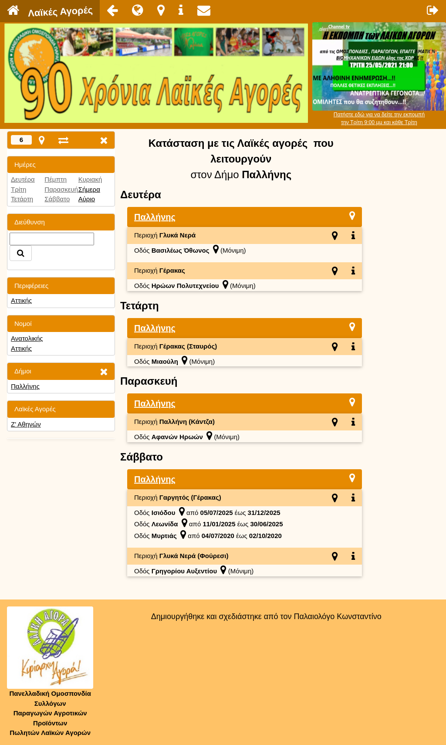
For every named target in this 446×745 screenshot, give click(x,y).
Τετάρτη (22, 199)
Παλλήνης (25, 386)
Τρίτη (18, 189)
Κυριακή (90, 179)
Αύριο (86, 199)
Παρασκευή (61, 189)
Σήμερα (89, 189)
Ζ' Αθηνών (26, 424)
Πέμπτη (55, 179)
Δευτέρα (23, 179)
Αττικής (21, 300)
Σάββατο (57, 199)
